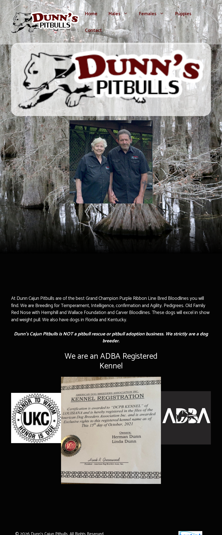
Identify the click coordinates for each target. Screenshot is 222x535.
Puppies (183, 14)
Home (91, 14)
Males (121, 14)
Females (154, 14)
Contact (93, 30)
